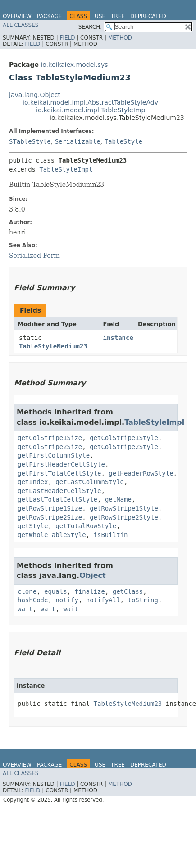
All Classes (20, 25)
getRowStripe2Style (124, 517)
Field (67, 38)
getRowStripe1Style (124, 508)
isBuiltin (111, 534)
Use (100, 16)
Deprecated (148, 16)
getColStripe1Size (50, 437)
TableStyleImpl (65, 169)
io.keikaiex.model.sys (74, 64)
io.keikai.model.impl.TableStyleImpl (91, 110)
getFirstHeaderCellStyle (61, 464)
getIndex (33, 481)
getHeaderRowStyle (141, 473)
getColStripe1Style (124, 437)
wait (25, 609)
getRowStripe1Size (50, 508)
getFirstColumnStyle (54, 455)
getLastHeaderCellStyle (59, 490)
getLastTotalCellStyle (57, 499)
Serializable (77, 141)
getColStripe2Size (50, 446)
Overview (17, 16)
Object (92, 575)
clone (27, 591)
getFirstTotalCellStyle (59, 473)
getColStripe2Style (124, 446)
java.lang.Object (34, 94)
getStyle (33, 525)
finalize (89, 591)
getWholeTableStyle (52, 534)
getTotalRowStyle (85, 525)
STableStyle (30, 141)
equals (55, 591)
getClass (128, 591)
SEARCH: (90, 27)
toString (143, 600)
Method (120, 38)
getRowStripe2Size (50, 517)
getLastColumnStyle (89, 481)
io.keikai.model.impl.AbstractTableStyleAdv (90, 102)
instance (118, 337)
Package (49, 16)
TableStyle (123, 141)
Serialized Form (34, 255)
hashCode (33, 600)
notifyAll (103, 600)
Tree (118, 16)
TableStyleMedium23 (53, 346)
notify (66, 600)
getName (118, 499)
